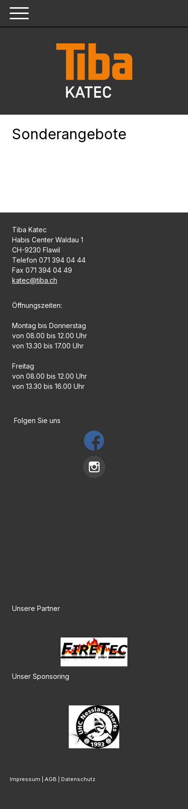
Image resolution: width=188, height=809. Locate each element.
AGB (51, 779)
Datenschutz (78, 779)
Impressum (25, 779)
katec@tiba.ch (34, 280)
